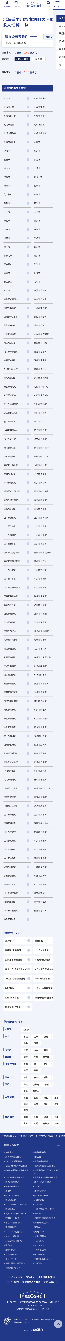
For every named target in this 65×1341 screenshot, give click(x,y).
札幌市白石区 (10, 115)
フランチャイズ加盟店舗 (16, 1204)
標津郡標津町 (40, 910)
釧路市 (37, 159)
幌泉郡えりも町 (11, 788)
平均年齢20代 (40, 1249)
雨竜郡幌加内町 (11, 596)
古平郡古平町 (10, 438)
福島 (36, 1042)
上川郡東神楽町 (41, 517)
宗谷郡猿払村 (10, 631)
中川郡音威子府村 (12, 587)
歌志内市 (8, 255)
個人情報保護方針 (47, 1277)
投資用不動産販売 (13, 959)
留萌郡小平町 (10, 604)
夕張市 (7, 176)
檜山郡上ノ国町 (41, 342)
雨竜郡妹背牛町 (41, 491)
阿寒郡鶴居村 (40, 893)
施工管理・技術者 (13, 1006)
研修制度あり (11, 1227)
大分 (26, 1123)
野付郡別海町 (40, 901)
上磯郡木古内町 (11, 316)
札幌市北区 (9, 107)
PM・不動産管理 (42, 978)
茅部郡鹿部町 (10, 325)
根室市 (7, 238)
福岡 (26, 1117)
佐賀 (36, 1117)
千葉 (36, 1057)
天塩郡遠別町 (10, 622)
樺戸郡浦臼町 (40, 482)
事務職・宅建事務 (13, 950)
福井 (56, 1064)
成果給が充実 (40, 1191)
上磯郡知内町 (40, 307)
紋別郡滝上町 (40, 709)
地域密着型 (39, 1200)
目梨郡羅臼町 (10, 919)
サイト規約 (13, 1282)
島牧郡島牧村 (40, 369)
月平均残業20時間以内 (15, 1263)
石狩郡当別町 (40, 290)
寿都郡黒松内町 (41, 377)
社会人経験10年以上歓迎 (16, 1165)
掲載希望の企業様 (31, 1282)
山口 (26, 1103)
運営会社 (30, 1277)
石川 (46, 1064)
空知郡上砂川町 (11, 465)
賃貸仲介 (9, 940)
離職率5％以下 (11, 1249)
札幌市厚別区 (10, 133)
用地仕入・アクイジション (16, 969)
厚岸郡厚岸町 (40, 875)
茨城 (26, 1050)
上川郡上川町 (40, 535)
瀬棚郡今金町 (40, 360)
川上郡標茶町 (40, 884)
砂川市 (37, 246)
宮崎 (36, 1123)
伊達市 (37, 272)
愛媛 (56, 1103)
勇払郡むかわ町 (11, 762)
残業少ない (39, 1231)
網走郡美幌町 (40, 666)
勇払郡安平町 (40, 753)
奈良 (26, 1090)
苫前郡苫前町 (40, 604)
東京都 (46, 1057)
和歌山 (36, 1090)
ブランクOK (39, 1245)
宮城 (46, 1036)
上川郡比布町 (40, 526)
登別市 (37, 264)
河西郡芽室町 (10, 823)
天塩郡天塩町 (40, 622)
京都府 (36, 1084)
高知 (26, 1110)
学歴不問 (38, 1213)
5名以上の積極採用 (13, 1161)
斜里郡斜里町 (40, 674)
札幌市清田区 (10, 141)
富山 (36, 1064)
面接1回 (37, 1156)
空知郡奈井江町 (41, 456)
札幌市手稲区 (40, 133)
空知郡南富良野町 (12, 561)
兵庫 (56, 1084)
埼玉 (26, 1057)
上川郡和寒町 (10, 569)
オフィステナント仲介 (44, 969)
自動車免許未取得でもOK (45, 1218)
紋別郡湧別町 (10, 709)
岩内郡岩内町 (10, 421)
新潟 (26, 1064)
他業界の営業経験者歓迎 (45, 1165)
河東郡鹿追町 (40, 805)
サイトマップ (15, 1277)
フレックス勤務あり (14, 1231)
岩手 (36, 1036)
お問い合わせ (51, 1282)
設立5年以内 (10, 1200)
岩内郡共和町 (40, 412)
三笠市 (37, 229)
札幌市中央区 (40, 98)
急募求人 (9, 1152)
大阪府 (46, 1084)
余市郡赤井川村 (41, 447)
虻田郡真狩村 (10, 395)
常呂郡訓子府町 (11, 692)
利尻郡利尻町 (10, 657)
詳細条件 (50, 36)
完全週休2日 (39, 1254)
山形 (26, 1042)
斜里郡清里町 (10, 683)
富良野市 (8, 264)
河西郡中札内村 (41, 823)
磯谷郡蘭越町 (10, 386)
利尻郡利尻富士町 (42, 657)
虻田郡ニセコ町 (41, 386)
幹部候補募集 (40, 1152)
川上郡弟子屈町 (11, 893)
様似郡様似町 (40, 779)
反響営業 (38, 1263)
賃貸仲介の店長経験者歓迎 (45, 1177)
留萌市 (37, 185)
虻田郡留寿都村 (41, 395)
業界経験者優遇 (41, 1161)
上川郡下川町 (10, 578)
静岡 (36, 1077)
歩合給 (37, 1186)
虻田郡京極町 (40, 403)
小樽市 (7, 150)
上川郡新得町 (10, 814)
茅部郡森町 (39, 325)
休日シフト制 (11, 1259)
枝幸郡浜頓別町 (41, 631)
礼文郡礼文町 (40, 648)
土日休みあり (11, 1254)
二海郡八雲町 (10, 334)
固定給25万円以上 (13, 1195)
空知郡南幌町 (10, 456)
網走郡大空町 (40, 727)
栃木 (36, 1050)
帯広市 (7, 168)
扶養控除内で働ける (14, 1240)
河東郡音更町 (10, 797)
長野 (36, 1070)
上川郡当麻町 (10, 526)
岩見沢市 (38, 176)
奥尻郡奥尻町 (10, 360)
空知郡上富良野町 (12, 552)
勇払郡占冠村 (40, 561)
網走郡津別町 (10, 674)
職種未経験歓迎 (12, 1186)
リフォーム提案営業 (44, 988)
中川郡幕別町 (40, 840)
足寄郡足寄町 (40, 858)
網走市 (7, 185)
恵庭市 (7, 272)
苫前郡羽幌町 (10, 613)
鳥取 (26, 1097)
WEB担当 (9, 988)
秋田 (56, 1036)
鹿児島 (46, 1123)
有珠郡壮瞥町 (40, 735)
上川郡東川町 (10, 543)
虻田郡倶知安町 (11, 412)
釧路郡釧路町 (10, 875)
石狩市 (37, 281)
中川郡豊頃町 (40, 849)
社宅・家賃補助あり (14, 1222)
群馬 (46, 1050)
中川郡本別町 (10, 858)
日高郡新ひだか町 (42, 788)
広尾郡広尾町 (10, 840)
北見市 (37, 168)
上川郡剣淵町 (40, 569)
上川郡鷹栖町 (10, 517)
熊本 (56, 1117)
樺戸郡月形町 (10, 482)
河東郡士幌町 (40, 797)
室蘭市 (7, 159)
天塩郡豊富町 (10, 648)
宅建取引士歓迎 (12, 1218)
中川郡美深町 (40, 578)
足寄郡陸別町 (10, 866)
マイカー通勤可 (12, 1236)
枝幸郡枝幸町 (40, 639)
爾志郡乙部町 (40, 351)
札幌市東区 (39, 107)
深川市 (37, 255)
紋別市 (7, 220)
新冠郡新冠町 (40, 770)
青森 (26, 1036)
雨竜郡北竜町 (10, 508)
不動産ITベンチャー (14, 1267)
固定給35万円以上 (42, 1195)
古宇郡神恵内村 (11, 430)
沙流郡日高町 (40, 762)
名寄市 (7, 229)
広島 (56, 1097)
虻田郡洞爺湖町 (11, 753)
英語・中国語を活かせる (16, 1213)
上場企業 (38, 1204)
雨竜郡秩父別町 (11, 500)
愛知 (46, 1077)
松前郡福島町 (10, 307)
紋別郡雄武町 (10, 727)
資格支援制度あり (42, 1222)
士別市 (37, 220)
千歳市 (37, 238)
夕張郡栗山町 (40, 473)
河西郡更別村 (10, 831)
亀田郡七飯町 (40, 316)
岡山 (46, 1097)
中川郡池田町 (10, 849)
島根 (36, 1097)
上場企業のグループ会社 (44, 1209)
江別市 (7, 211)
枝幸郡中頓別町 (11, 639)
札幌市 (7, 98)
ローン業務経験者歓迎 (15, 1177)
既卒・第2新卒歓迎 (42, 1181)
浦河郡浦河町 (10, 779)
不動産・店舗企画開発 (15, 978)
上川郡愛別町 (10, 535)
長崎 (46, 1117)
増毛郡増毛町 (40, 596)
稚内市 (37, 194)
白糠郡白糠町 (10, 901)
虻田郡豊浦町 (10, 735)
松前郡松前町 (40, 299)
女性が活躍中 (40, 1236)
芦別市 (37, 203)
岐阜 (26, 1077)
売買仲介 (39, 940)
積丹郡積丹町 (40, 430)
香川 (46, 1103)
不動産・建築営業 (42, 959)
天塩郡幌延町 (10, 666)
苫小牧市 (8, 194)
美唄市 (7, 203)
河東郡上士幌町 (11, 805)
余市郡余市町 (10, 447)
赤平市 (37, 211)
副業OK (8, 1245)
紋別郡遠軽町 (40, 700)
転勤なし (38, 1227)
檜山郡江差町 (10, 342)
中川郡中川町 (40, 587)
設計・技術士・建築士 (44, 997)
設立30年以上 (11, 1209)
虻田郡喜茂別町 (11, 403)
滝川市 (7, 246)
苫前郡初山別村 (41, 613)
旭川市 (37, 150)
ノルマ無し (39, 1240)
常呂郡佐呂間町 (11, 700)
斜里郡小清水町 (41, 683)
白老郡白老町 (10, 744)
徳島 (36, 1103)
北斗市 (7, 290)
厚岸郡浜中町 (10, 884)
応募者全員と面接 (13, 1156)
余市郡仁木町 (40, 438)
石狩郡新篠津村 (11, 299)
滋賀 (26, 1084)
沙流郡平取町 (10, 770)
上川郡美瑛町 (40, 543)
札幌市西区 (39, 124)
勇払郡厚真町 (40, 744)
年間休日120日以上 (42, 1259)
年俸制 (8, 1191)
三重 (56, 1077)
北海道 (25, 1029)
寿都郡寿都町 (10, 377)
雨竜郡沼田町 (40, 508)
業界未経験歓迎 (12, 1181)
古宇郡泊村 (39, 421)
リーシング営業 (42, 950)
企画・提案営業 (12, 997)
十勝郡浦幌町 (40, 866)
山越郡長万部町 (41, 334)
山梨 (26, 1070)
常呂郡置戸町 (40, 692)
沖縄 (56, 1123)
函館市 (37, 141)
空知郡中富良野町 (42, 552)
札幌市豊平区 (40, 115)
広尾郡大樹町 (40, 831)
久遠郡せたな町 (11, 369)
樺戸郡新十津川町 (12, 491)
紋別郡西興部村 (41, 718)
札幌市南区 (9, 124)
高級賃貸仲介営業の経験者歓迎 (46, 1171)
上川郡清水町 (40, 814)
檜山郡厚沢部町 (11, 351)
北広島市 (8, 281)
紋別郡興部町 (10, 718)
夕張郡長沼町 (10, 473)
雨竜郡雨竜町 (40, 500)
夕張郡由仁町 (40, 465)
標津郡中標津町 (11, 910)
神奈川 (56, 1057)
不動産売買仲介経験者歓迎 (16, 1170)
